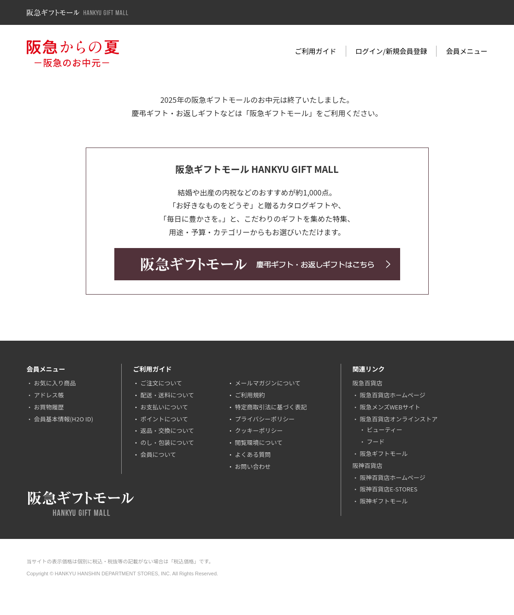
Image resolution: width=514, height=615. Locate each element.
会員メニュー (466, 51)
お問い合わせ (253, 466)
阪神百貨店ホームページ (392, 477)
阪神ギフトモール (384, 501)
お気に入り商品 (55, 382)
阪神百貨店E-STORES (388, 489)
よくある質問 (253, 454)
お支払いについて (164, 406)
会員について (158, 454)
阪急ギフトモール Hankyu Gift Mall (77, 12)
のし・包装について (167, 442)
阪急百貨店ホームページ (392, 394)
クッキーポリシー (259, 430)
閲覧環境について (259, 442)
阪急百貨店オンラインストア (398, 418)
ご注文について (161, 382)
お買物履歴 (49, 406)
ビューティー (384, 429)
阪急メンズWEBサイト (390, 406)
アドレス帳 (49, 394)
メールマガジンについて (268, 382)
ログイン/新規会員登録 (391, 51)
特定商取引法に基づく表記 (271, 406)
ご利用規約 (250, 394)
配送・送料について (167, 394)
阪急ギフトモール (384, 453)
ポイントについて (164, 418)
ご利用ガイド (316, 51)
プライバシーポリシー (265, 418)
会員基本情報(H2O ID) (63, 418)
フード (375, 441)
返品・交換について (167, 430)
